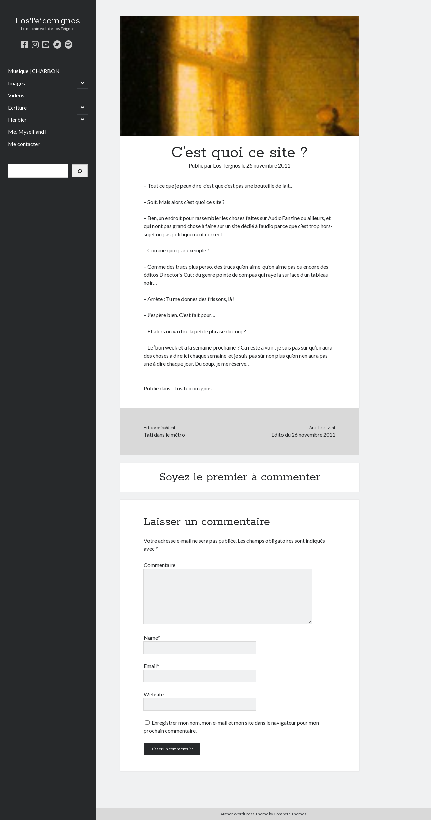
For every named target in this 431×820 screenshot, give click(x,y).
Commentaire (159, 564)
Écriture (17, 107)
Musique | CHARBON (34, 71)
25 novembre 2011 (268, 165)
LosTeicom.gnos (47, 21)
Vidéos (16, 95)
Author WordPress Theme (244, 813)
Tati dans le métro (164, 434)
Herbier (17, 119)
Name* (152, 637)
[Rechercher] (80, 170)
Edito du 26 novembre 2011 (303, 434)
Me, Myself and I (27, 131)
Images (16, 83)
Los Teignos (226, 165)
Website (154, 694)
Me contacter (24, 144)
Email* (151, 666)
